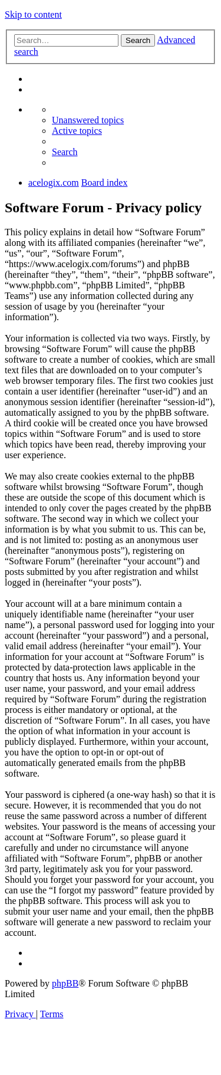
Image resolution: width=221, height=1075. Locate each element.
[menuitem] (88, 120)
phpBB (65, 983)
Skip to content (33, 14)
